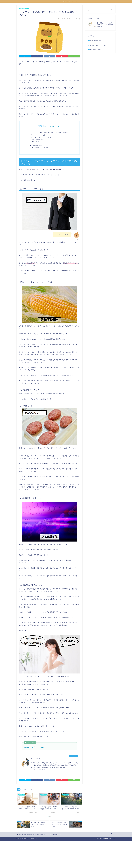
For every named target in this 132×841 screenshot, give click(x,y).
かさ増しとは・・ (37, 141)
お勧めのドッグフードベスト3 (34, 747)
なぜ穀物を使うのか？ (39, 139)
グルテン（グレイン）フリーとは (41, 137)
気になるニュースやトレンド (99, 45)
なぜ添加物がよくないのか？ (40, 147)
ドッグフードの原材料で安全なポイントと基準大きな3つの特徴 (48, 132)
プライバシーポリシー (23, 838)
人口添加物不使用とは (37, 145)
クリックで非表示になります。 (52, 126)
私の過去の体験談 (95, 49)
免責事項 (33, 838)
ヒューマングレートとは (38, 135)
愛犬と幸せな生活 (24, 8)
